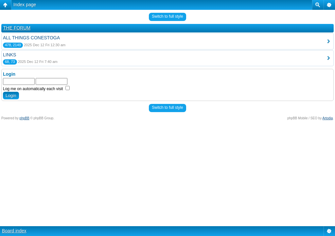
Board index (14, 230)
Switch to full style (167, 16)
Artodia (328, 118)
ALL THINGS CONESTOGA (31, 37)
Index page (24, 4)
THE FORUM (16, 27)
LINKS (9, 54)
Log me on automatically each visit (36, 89)
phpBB (24, 118)
